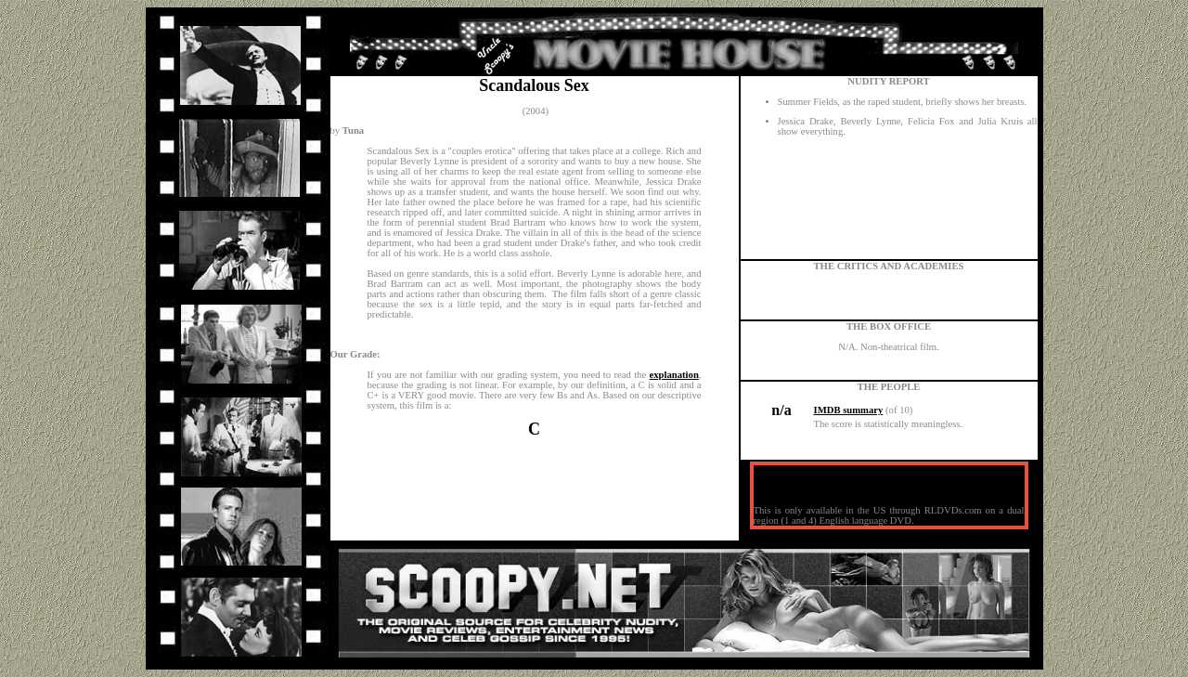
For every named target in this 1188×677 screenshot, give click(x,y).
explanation (674, 375)
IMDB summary (849, 410)
